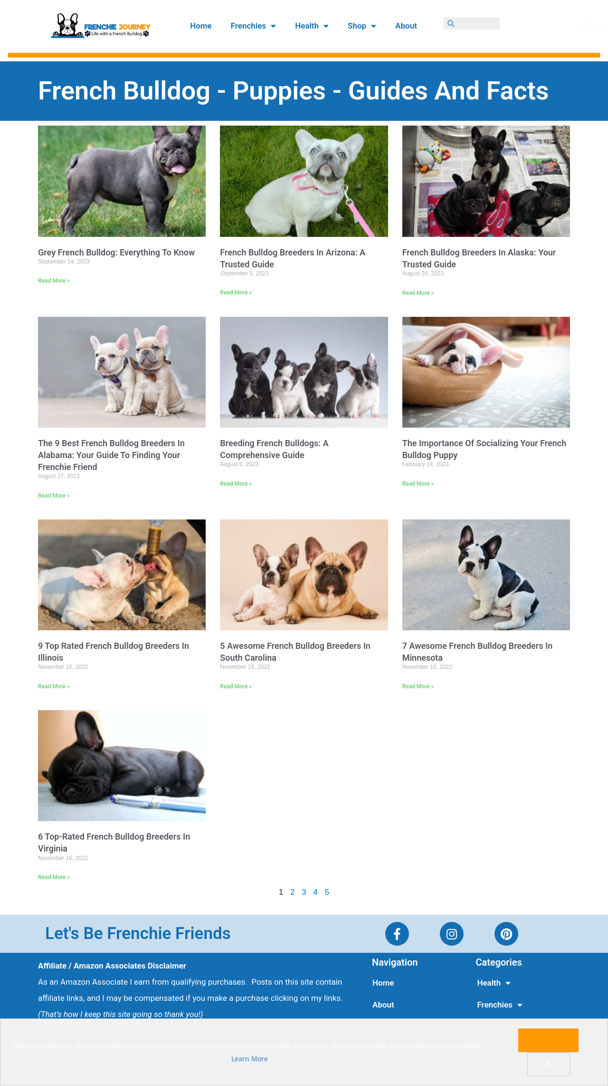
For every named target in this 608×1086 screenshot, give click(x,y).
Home (201, 25)
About (406, 25)
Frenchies (253, 26)
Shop (362, 26)
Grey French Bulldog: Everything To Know (116, 252)
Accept (548, 1040)
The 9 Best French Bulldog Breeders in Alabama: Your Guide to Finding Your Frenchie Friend (111, 455)
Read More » (54, 280)
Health (312, 26)
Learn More (249, 1058)
